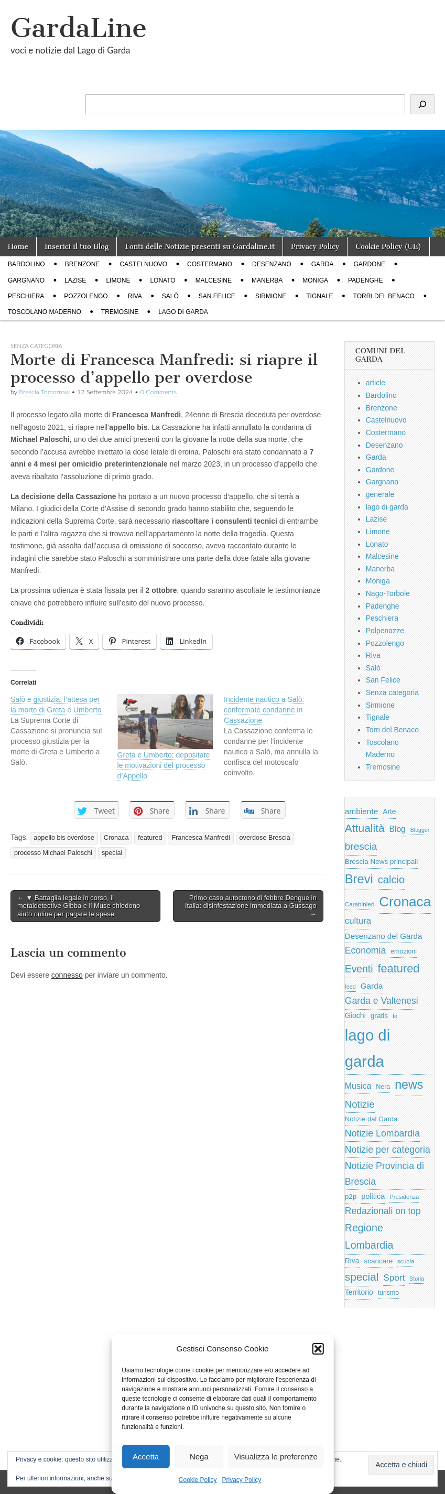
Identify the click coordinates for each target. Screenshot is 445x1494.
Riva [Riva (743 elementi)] (352, 1261)
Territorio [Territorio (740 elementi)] (359, 1292)
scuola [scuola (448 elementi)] (405, 1261)
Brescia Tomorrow (44, 392)
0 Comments (158, 392)
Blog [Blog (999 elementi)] (397, 829)
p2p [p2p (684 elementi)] (351, 1196)
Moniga (315, 280)
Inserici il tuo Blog (76, 246)
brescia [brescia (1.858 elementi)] (361, 846)
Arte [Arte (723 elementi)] (389, 812)
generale (380, 494)
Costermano (209, 264)
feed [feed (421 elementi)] (350, 986)
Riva (135, 296)
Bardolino (26, 264)
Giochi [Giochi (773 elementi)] (355, 1015)
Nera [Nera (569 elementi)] (383, 1086)
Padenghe (365, 280)
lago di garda (183, 312)
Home (18, 246)
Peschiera (26, 296)
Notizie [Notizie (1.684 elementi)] (360, 1104)
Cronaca (116, 837)
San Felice (217, 296)
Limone (118, 280)
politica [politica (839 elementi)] (373, 1196)
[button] (318, 1349)
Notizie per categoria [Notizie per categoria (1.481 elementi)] (387, 1149)
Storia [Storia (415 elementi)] (416, 1278)
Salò (170, 296)
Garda (322, 264)
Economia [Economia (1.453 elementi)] (365, 950)
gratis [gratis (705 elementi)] (379, 1016)
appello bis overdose (64, 837)
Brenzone (82, 264)
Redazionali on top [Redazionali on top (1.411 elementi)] (383, 1211)
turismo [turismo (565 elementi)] (388, 1292)
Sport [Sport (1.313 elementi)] (394, 1277)
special (112, 853)
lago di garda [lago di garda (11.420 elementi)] (367, 1047)
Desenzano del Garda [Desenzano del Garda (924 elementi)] (383, 936)
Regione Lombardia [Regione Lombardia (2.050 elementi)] (369, 1236)
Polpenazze (385, 630)
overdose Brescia (265, 837)
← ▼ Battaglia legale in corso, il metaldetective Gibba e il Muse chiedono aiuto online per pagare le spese (78, 906)
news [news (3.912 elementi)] (409, 1084)
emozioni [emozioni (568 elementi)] (403, 951)
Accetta (146, 1456)
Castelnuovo (143, 264)
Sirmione (270, 296)
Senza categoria (392, 692)
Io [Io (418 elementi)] (395, 1016)
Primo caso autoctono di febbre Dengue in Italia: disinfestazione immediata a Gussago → (251, 906)
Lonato (162, 280)
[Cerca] (422, 104)
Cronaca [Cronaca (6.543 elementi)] (405, 902)
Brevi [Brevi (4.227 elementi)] (359, 879)
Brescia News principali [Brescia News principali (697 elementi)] (381, 861)
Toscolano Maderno (44, 312)
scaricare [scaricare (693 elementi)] (378, 1261)
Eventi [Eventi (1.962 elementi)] (359, 969)
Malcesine (214, 280)
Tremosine (119, 312)
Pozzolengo (85, 296)
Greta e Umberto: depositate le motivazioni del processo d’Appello (163, 765)
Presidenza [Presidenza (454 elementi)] (404, 1197)
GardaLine (78, 28)
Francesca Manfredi (200, 837)
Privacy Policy (242, 1480)
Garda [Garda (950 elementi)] (372, 985)
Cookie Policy (198, 1480)
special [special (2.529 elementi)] (362, 1277)
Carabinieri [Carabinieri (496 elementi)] (360, 904)
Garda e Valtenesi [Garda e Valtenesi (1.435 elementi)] (381, 1000)
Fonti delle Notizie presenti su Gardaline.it (200, 246)
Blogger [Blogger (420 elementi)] (420, 830)
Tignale (319, 296)
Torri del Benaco (384, 296)
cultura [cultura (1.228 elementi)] (358, 921)
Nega (199, 1456)
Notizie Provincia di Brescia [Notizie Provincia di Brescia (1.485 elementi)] (384, 1174)
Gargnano (26, 280)
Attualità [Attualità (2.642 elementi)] (365, 828)
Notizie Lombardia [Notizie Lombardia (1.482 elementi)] (382, 1133)
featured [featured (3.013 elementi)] (398, 968)
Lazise (75, 280)
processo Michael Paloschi (53, 853)
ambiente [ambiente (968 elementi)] (361, 811)
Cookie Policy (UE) (388, 246)
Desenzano (271, 264)
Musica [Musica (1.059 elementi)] (358, 1085)
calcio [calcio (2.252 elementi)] (391, 879)
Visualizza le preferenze (276, 1456)
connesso (67, 975)
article (375, 382)
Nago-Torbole (388, 593)
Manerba (267, 280)
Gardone (369, 264)
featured (150, 837)
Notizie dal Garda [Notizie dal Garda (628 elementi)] (371, 1119)
